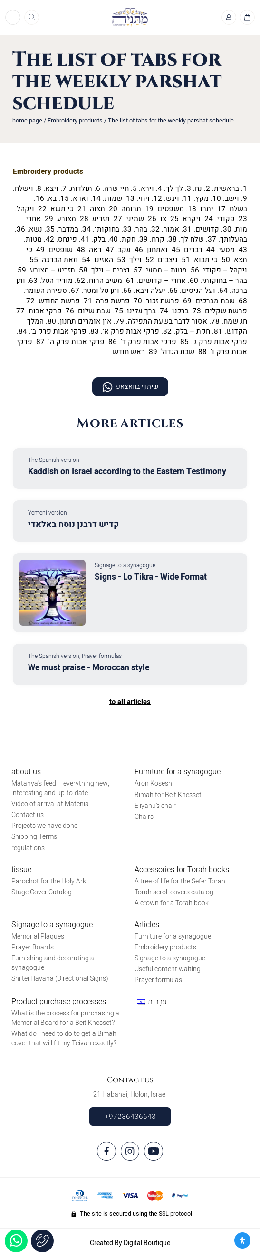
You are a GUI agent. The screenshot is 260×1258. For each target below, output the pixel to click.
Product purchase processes (58, 1001)
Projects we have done (44, 826)
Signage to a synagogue (52, 924)
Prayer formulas (158, 980)
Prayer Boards (32, 947)
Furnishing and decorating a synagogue (52, 963)
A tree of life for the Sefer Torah (180, 881)
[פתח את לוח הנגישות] (242, 1240)
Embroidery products (75, 120)
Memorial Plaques (37, 936)
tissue (21, 869)
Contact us (27, 815)
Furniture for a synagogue (178, 772)
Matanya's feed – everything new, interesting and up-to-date (60, 788)
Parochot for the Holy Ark (48, 881)
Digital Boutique (147, 1243)
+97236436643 (130, 1116)
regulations (28, 848)
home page (27, 120)
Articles (147, 924)
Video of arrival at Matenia (50, 804)
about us (26, 772)
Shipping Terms (34, 837)
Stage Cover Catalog (41, 892)
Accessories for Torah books (182, 869)
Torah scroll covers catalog (174, 892)
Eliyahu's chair (155, 806)
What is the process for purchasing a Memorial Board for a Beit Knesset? (65, 1018)
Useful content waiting (168, 969)
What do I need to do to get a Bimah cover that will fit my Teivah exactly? (63, 1038)
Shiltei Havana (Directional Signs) (59, 979)
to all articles (130, 702)
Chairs (144, 817)
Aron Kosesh (153, 784)
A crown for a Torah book (172, 903)
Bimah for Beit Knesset (168, 795)
